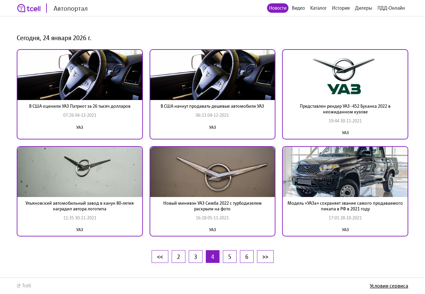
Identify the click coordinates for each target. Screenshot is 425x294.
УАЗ (79, 127)
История (341, 8)
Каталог (318, 8)
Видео (298, 8)
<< (160, 256)
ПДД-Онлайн (391, 8)
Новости (277, 8)
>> (265, 256)
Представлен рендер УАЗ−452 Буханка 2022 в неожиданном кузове (345, 108)
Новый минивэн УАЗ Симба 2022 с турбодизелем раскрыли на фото (212, 205)
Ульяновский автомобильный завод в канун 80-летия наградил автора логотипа (79, 205)
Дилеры (363, 8)
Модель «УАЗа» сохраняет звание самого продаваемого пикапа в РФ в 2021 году (345, 205)
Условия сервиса (389, 285)
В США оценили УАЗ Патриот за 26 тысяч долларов (80, 106)
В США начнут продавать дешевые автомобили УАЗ (212, 106)
